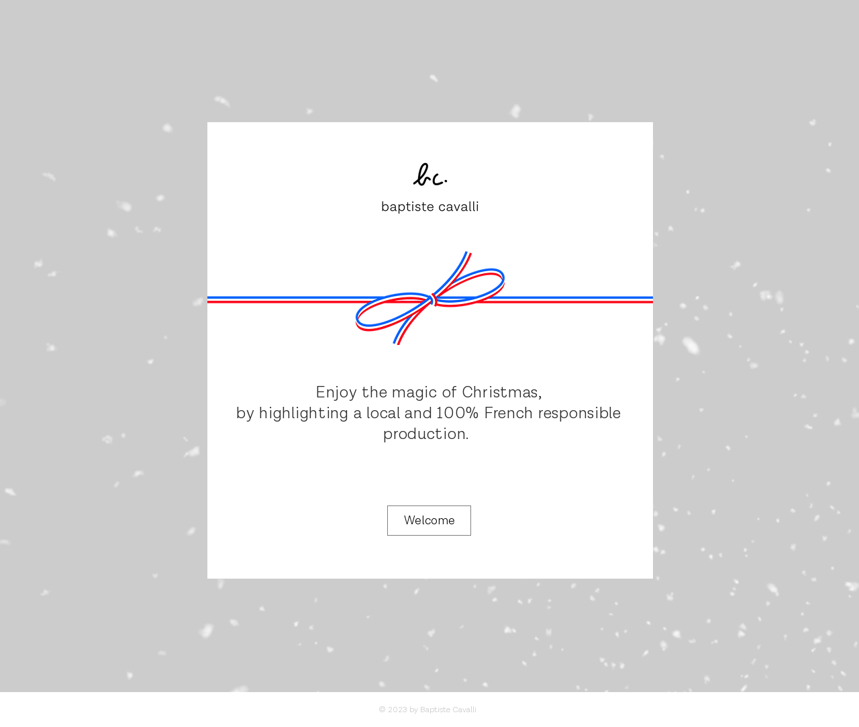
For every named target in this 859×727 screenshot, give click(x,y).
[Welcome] (429, 520)
